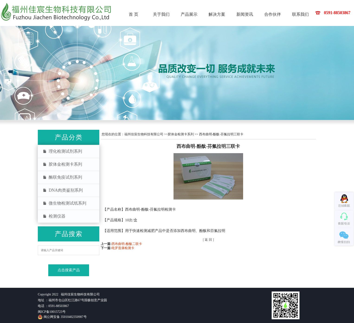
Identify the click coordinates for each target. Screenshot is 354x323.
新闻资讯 (244, 14)
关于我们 (161, 14)
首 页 (133, 14)
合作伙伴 (272, 14)
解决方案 (217, 14)
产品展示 (189, 14)
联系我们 (300, 14)
